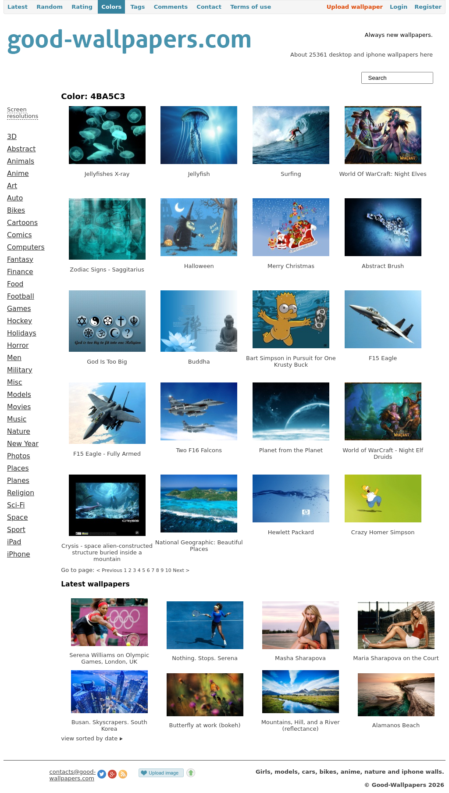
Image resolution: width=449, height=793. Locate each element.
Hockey (19, 321)
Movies (19, 407)
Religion (20, 493)
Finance (20, 272)
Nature (18, 432)
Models (19, 395)
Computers (26, 247)
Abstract (21, 149)
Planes (18, 481)
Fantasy (20, 260)
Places (18, 468)
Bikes (16, 210)
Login (398, 7)
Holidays (21, 333)
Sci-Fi (16, 505)
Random (49, 7)
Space (17, 518)
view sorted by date (92, 738)
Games (19, 309)
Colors (111, 7)
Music (16, 419)
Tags (137, 7)
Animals (20, 161)
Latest (17, 7)
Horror (18, 346)
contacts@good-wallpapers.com (73, 775)
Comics (19, 235)
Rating (82, 7)
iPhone (18, 554)
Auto (15, 198)
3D (12, 137)
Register (428, 7)
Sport (16, 530)
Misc (14, 382)
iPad (14, 542)
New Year (23, 444)
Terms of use (250, 7)
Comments (171, 7)
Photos (18, 456)
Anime (18, 174)
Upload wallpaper (355, 7)
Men (14, 358)
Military (19, 370)
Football (20, 296)
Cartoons (22, 223)
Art (12, 186)
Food (15, 284)
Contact (208, 7)
